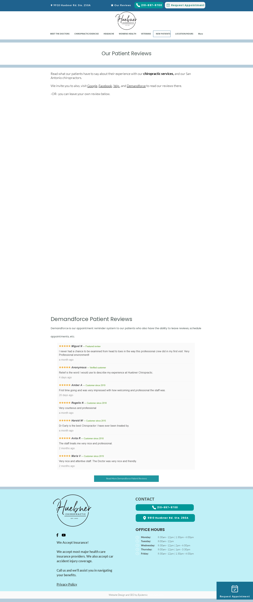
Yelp (116, 86)
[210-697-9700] (148, 5)
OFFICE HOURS (150, 529)
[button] (127, 33)
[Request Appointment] (185, 5)
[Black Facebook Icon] (57, 535)
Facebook (105, 86)
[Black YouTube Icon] (63, 535)
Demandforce (136, 86)
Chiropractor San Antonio (95, 575)
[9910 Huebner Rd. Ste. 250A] (70, 5)
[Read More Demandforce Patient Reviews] (126, 478)
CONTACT (144, 499)
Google (92, 86)
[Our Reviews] (121, 5)
